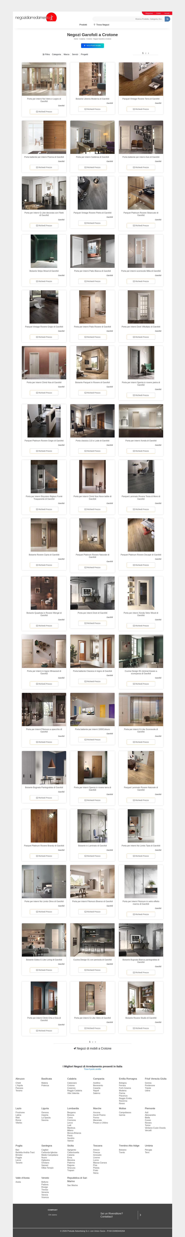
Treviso (44, 1190)
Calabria (82, 39)
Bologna (123, 1083)
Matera (44, 1083)
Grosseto (97, 1155)
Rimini (122, 1103)
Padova (44, 1184)
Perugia (148, 1150)
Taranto (19, 1163)
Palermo (71, 1163)
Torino (148, 1125)
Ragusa (70, 1165)
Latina (18, 1115)
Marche (97, 1108)
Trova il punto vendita (92, 1069)
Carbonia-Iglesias (49, 1152)
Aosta (18, 1182)
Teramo (19, 1091)
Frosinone (20, 1112)
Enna (69, 1157)
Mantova (71, 1128)
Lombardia (73, 1108)
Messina (71, 1160)
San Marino (72, 1185)
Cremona (71, 1120)
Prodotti (83, 25)
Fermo (96, 1118)
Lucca (96, 1160)
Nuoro (44, 1157)
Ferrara (122, 1085)
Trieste (148, 1088)
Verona (44, 1195)
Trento (122, 1152)
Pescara (19, 1088)
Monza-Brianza (74, 1133)
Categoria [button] (56, 54)
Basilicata (46, 1078)
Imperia (44, 1115)
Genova (45, 1112)
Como (70, 1118)
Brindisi (19, 1155)
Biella (147, 1118)
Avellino (96, 1083)
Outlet (158, 13)
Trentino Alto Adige (129, 1145)
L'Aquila (19, 1085)
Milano (70, 1130)
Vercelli (148, 1130)
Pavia (69, 1135)
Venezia (45, 1192)
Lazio (18, 1108)
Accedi (166, 13)
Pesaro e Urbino (100, 1123)
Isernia (122, 1115)
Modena (122, 1091)
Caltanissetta (73, 1152)
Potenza (45, 1085)
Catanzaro (72, 1083)
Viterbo (19, 1123)
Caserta (96, 1088)
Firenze (96, 1152)
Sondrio (70, 1138)
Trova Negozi (101, 25)
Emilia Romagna (128, 1078)
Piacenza (123, 1096)
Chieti (18, 1083)
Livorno (96, 1157)
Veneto (45, 1177)
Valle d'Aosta (23, 1177)
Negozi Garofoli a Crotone (102, 39)
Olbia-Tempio (47, 1168)
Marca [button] (66, 54)
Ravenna (123, 1101)
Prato (95, 1170)
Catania (70, 1155)
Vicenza (45, 1197)
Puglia (19, 1145)
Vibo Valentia (73, 1093)
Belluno (44, 1182)
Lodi (69, 1125)
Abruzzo (20, 1078)
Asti (146, 1112)
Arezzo (96, 1150)
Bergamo (71, 1112)
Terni (147, 1152)
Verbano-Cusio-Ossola (155, 1128)
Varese (70, 1141)
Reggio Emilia (125, 1098)
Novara (148, 1123)
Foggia (19, 1157)
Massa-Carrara (100, 1163)
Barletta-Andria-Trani (25, 1152)
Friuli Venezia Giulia (155, 1078)
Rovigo (44, 1187)
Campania (98, 1078)
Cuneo (148, 1120)
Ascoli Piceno (99, 1115)
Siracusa (71, 1168)
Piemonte (150, 1108)
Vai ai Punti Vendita (92, 45)
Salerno (96, 1093)
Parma (122, 1093)
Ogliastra (45, 1160)
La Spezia (45, 1118)
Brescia (70, 1115)
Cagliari (44, 1150)
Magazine (149, 13)
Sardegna (46, 1145)
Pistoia (96, 1168)
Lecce (18, 1160)
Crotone (89, 39)
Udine (147, 1091)
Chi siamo (52, 1215)
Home (76, 39)
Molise (122, 1108)
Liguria (45, 1108)
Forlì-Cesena (125, 1088)
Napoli (96, 1091)
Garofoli (61, 106)
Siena (95, 1173)
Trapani (70, 1170)
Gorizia (148, 1083)
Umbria (149, 1145)
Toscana (97, 1145)
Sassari (44, 1165)
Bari (17, 1150)
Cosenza (71, 1088)
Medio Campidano (49, 1155)
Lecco (70, 1123)
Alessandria (150, 1115)
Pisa (95, 1165)
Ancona (96, 1112)
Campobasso (125, 1112)
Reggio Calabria (74, 1091)
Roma (18, 1120)
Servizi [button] (75, 54)
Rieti (18, 1118)
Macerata (97, 1120)
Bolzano (122, 1150)
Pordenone (150, 1085)
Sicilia (70, 1145)
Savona (44, 1120)
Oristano (45, 1163)
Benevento (98, 1085)
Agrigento (71, 1150)
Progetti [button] (84, 54)
